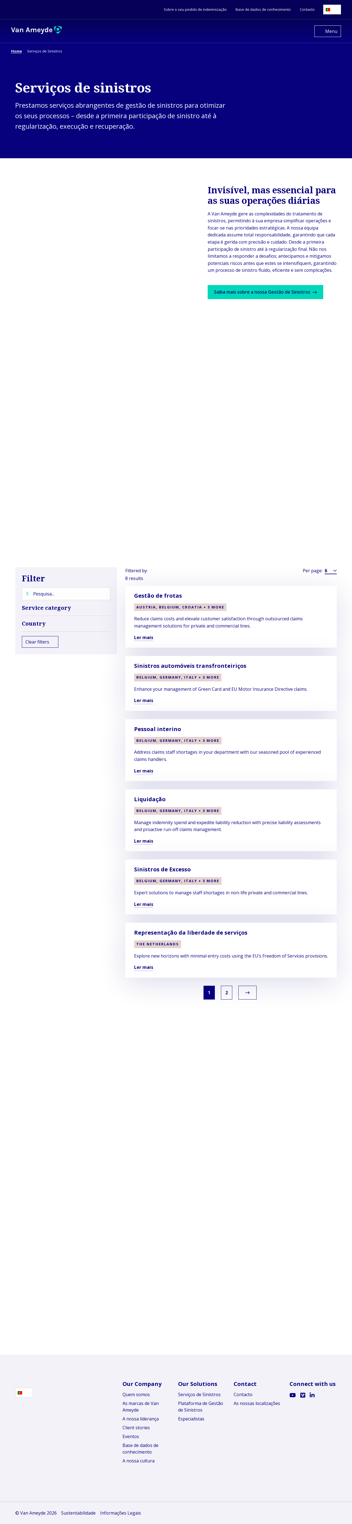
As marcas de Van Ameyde (140, 1406)
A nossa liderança (140, 1419)
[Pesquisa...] (66, 593)
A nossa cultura (138, 1461)
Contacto (243, 1394)
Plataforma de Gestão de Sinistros (200, 1406)
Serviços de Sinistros (199, 1394)
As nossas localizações (257, 1403)
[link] (250, 993)
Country (66, 623)
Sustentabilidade (78, 1513)
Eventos (130, 1436)
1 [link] (208, 993)
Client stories (136, 1428)
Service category (66, 608)
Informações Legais (120, 1513)
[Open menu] (327, 31)
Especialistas (191, 1419)
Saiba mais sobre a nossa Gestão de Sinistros (268, 292)
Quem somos (136, 1394)
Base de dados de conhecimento (140, 1448)
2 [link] (228, 993)
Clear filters (40, 642)
